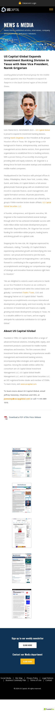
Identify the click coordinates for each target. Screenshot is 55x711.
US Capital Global (43, 130)
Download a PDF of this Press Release (25, 417)
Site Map (19, 678)
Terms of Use (35, 680)
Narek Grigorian (17, 138)
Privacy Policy (32, 678)
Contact (49, 680)
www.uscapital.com (28, 384)
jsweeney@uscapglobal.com (17, 399)
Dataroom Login (27, 3)
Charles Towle (28, 292)
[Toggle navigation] (51, 9)
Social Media (6, 678)
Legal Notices (47, 678)
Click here (27, 645)
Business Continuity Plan (16, 680)
